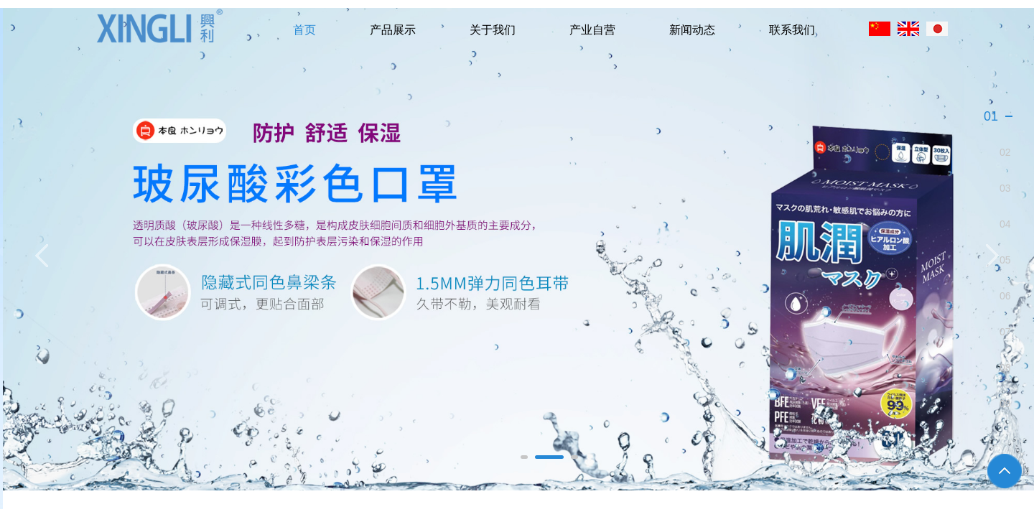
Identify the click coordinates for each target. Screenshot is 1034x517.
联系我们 (792, 30)
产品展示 (393, 30)
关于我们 (493, 30)
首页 (304, 30)
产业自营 (592, 30)
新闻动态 (692, 30)
